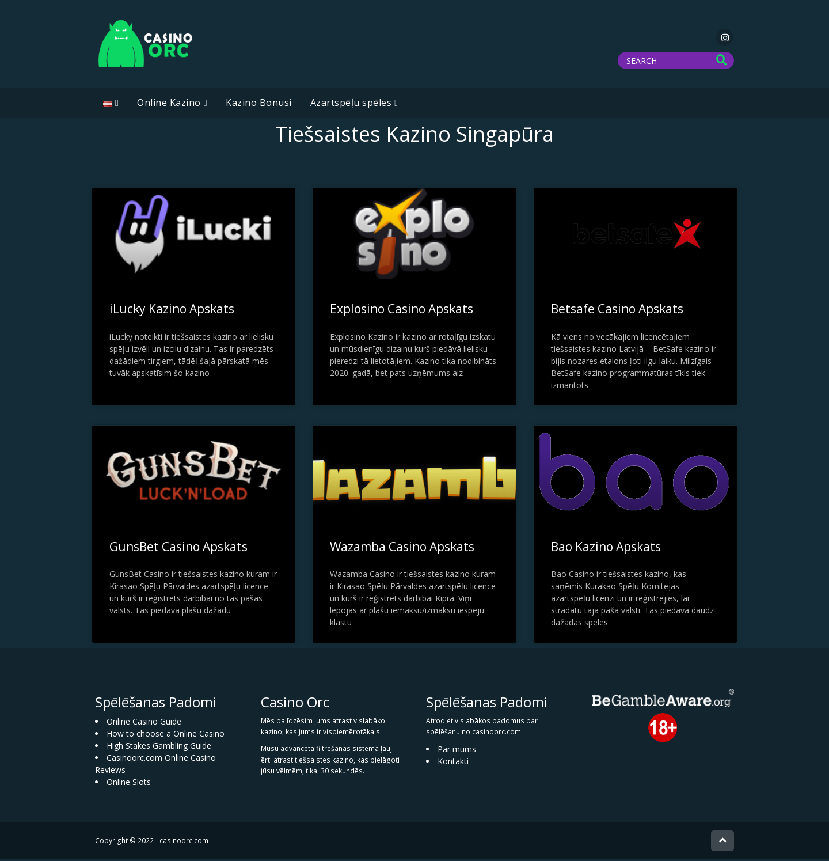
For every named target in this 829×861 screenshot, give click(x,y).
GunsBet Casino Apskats (178, 548)
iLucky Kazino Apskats (171, 311)
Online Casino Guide (144, 723)
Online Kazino (169, 104)
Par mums (457, 751)
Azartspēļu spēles (351, 104)
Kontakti (453, 763)
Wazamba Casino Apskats (402, 548)
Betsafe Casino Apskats (617, 311)
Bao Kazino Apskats (606, 548)
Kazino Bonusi (259, 104)
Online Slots (129, 783)
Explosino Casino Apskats (401, 311)
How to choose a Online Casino (166, 735)
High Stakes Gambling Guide (159, 747)
